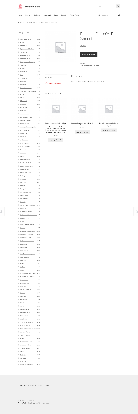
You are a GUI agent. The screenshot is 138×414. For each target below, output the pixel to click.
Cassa (56, 15)
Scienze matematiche (26, 322)
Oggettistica (24, 280)
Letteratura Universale (27, 241)
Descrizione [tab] (48, 77)
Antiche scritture (25, 55)
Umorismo (23, 361)
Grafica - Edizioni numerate (28, 215)
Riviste (22, 303)
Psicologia (23, 296)
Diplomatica (24, 140)
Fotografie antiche (26, 189)
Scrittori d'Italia (25, 332)
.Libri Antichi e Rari (26, 39)
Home (20, 15)
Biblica (22, 98)
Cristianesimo (24, 130)
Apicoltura (23, 65)
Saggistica (23, 319)
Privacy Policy (74, 15)
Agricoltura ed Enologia (27, 49)
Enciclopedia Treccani (26, 166)
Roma (22, 306)
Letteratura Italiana (26, 237)
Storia (22, 338)
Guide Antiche (24, 218)
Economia (23, 153)
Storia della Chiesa (26, 345)
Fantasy (22, 176)
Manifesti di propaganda (27, 254)
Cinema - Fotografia (26, 120)
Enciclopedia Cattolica (27, 163)
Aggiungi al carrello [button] (56, 140)
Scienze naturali (25, 325)
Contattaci (47, 15)
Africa (22, 42)
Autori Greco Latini (26, 88)
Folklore (22, 185)
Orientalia (23, 286)
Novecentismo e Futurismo (28, 273)
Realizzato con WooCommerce (38, 403)
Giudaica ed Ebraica (26, 211)
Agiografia (23, 45)
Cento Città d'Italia (26, 117)
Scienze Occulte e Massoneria (29, 329)
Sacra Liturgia (24, 309)
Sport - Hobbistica (25, 335)
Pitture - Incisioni (25, 290)
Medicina (23, 260)
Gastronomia (24, 198)
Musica (22, 270)
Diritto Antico (24, 143)
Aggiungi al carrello (88, 54)
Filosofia (23, 182)
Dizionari (23, 150)
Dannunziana (24, 133)
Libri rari (28, 15)
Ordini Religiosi (24, 283)
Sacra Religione (25, 312)
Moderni (22, 267)
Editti (22, 156)
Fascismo (23, 179)
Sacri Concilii (24, 316)
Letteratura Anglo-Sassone (28, 231)
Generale (22, 202)
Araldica (22, 68)
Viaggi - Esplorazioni (26, 364)
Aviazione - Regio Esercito (28, 91)
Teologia (22, 355)
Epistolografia (24, 169)
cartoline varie (24, 114)
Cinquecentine (24, 124)
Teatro (22, 351)
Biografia (23, 104)
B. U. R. (22, 94)
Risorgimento (24, 299)
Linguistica (23, 244)
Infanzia (22, 228)
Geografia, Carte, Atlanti (27, 205)
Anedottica (23, 52)
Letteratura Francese (31, 22)
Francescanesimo (25, 192)
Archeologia (23, 71)
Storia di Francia (25, 348)
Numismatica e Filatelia (27, 277)
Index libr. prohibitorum (27, 224)
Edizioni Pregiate (25, 159)
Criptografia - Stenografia (28, 127)
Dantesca (23, 137)
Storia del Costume (26, 342)
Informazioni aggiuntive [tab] (53, 83)
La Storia (37, 15)
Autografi (23, 84)
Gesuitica (23, 208)
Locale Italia (24, 251)
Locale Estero (24, 247)
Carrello (64, 15)
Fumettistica (24, 195)
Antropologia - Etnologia (27, 62)
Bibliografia (23, 101)
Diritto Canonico (25, 146)
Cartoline (23, 111)
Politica (22, 293)
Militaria (22, 264)
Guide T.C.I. (23, 221)
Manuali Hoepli (24, 257)
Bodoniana (23, 107)
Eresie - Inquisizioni (26, 172)
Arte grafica (23, 78)
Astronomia (23, 81)
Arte (21, 75)
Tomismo (23, 358)
